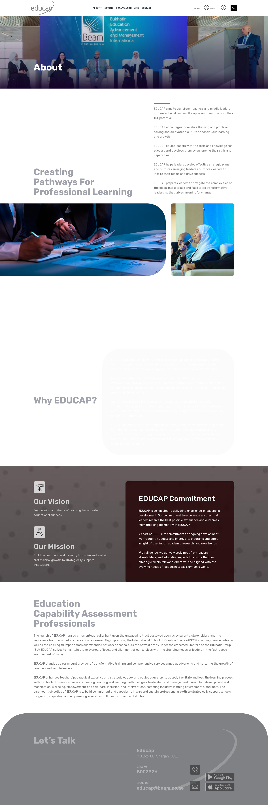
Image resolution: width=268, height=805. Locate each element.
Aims (136, 8)
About (96, 8)
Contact (146, 8)
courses (108, 8)
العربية (197, 8)
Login (209, 8)
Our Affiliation (124, 8)
